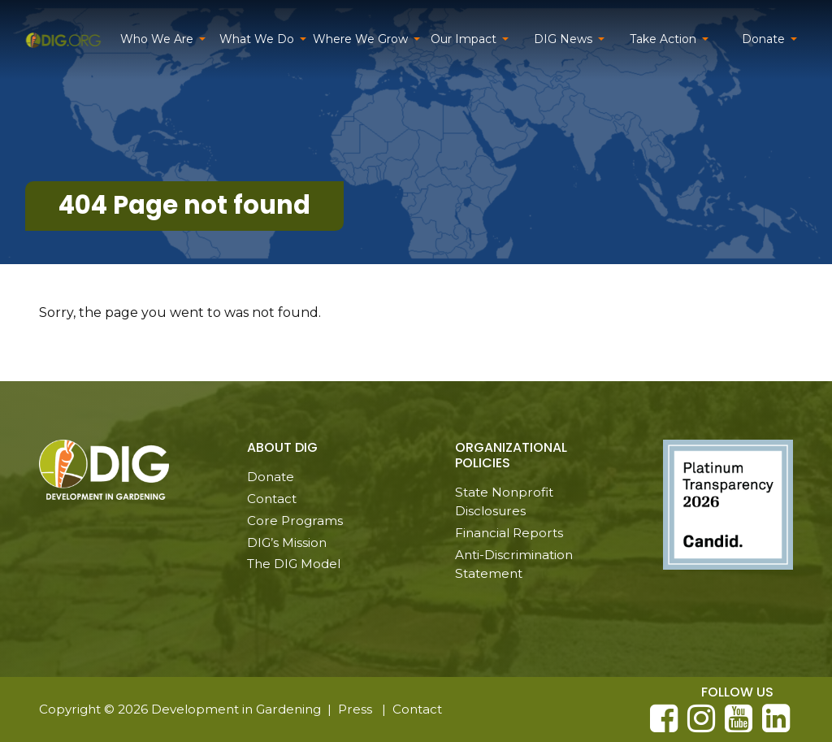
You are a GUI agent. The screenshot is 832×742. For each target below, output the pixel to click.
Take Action (663, 39)
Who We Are (156, 39)
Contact (272, 498)
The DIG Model (293, 563)
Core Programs (295, 520)
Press (355, 709)
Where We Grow (360, 39)
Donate (763, 39)
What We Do (256, 39)
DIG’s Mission (287, 542)
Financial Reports (509, 532)
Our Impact (463, 39)
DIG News (563, 39)
